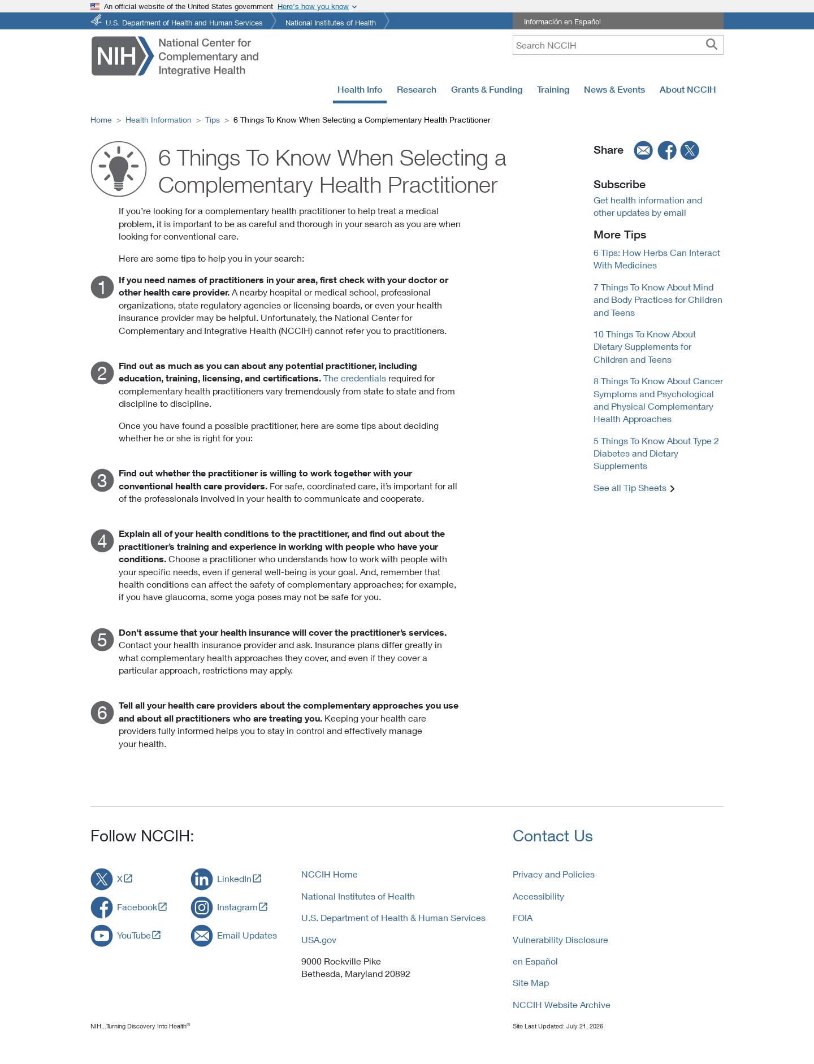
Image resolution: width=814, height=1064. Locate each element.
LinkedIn (234, 878)
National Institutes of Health (330, 21)
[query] (618, 45)
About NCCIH (688, 89)
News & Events (614, 89)
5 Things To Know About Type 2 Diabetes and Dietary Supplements (656, 453)
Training (553, 89)
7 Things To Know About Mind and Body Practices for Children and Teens (658, 299)
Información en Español (562, 21)
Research (416, 89)
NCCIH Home (329, 873)
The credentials (354, 377)
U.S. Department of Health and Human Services (184, 21)
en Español (535, 961)
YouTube (134, 935)
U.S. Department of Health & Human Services (393, 917)
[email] (640, 150)
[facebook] (667, 150)
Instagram (237, 906)
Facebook (137, 906)
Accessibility (538, 896)
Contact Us (553, 835)
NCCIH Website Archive (561, 1004)
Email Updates (247, 935)
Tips (212, 119)
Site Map (531, 982)
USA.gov (318, 939)
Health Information (158, 119)
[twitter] (690, 150)
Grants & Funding (486, 89)
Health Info (359, 89)
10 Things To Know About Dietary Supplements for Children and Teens (645, 346)
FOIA (522, 917)
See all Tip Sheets (630, 487)
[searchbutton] (712, 44)
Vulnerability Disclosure (560, 939)
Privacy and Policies (554, 873)
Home (101, 119)
